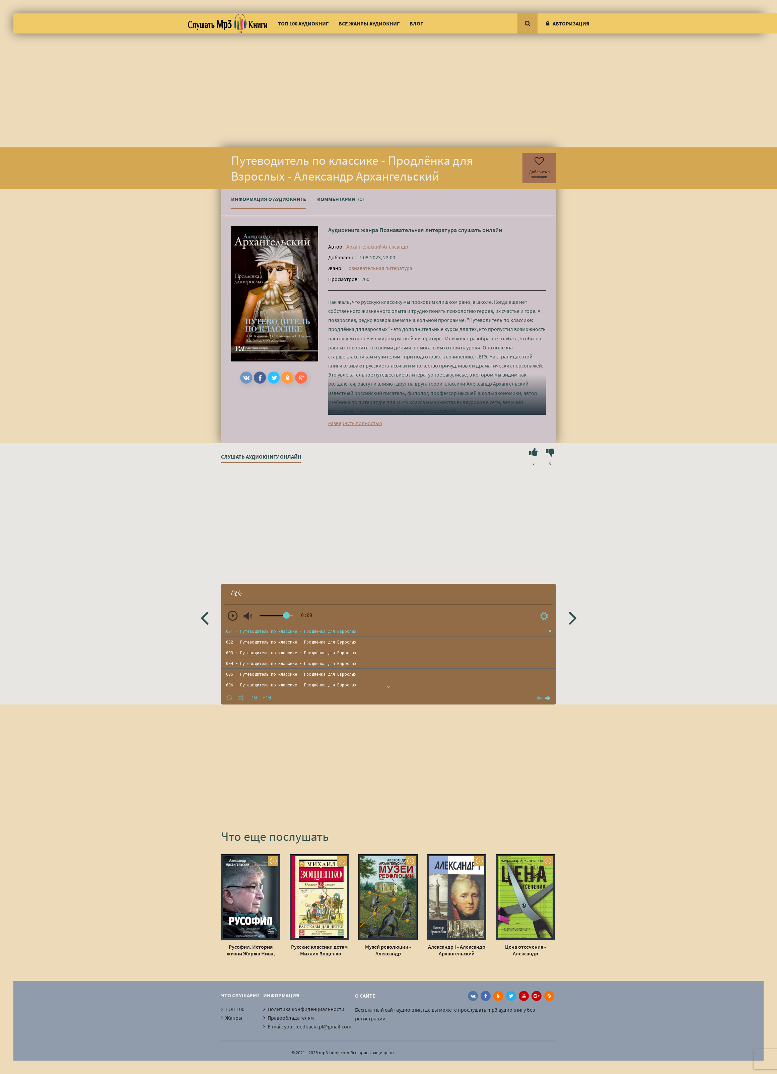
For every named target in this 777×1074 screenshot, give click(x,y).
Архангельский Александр (377, 246)
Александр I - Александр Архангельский (456, 950)
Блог (416, 23)
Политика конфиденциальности (306, 1009)
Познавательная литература (418, 230)
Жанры (233, 1017)
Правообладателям (291, 1017)
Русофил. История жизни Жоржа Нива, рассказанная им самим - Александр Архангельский (251, 950)
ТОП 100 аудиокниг (303, 23)
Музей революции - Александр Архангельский (388, 950)
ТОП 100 (234, 1009)
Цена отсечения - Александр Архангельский (525, 950)
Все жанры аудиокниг (369, 23)
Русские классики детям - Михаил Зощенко (319, 950)
